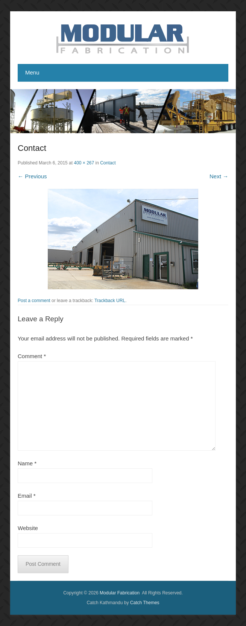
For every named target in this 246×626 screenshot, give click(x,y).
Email (27, 495)
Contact (107, 163)
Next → (219, 176)
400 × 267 (84, 163)
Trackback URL (109, 300)
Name (27, 463)
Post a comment (34, 300)
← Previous (32, 176)
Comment (32, 356)
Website (28, 528)
